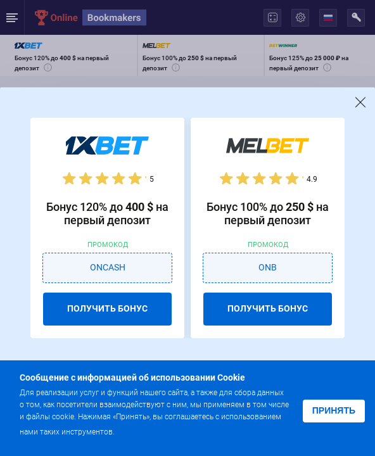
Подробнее (142, 431)
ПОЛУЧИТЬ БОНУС (107, 308)
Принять (333, 410)
